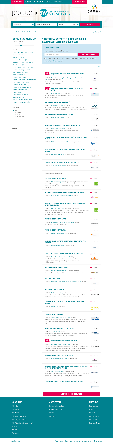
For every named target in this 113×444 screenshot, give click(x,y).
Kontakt (51, 413)
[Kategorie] (22, 24)
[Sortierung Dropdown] (99, 66)
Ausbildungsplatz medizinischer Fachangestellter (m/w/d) (67, 74)
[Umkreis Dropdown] (77, 24)
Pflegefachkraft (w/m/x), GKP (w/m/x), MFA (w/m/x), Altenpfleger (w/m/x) (66, 138)
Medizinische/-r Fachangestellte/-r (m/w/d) (59, 114)
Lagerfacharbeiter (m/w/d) (54, 314)
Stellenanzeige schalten (56, 406)
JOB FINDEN (90, 24)
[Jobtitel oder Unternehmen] (46, 24)
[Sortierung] (92, 66)
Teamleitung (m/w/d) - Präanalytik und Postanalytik (62, 162)
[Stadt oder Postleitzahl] (64, 24)
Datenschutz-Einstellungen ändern (81, 441)
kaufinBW (92, 413)
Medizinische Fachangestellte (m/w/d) (57, 102)
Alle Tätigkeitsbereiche (19, 419)
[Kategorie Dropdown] (33, 24)
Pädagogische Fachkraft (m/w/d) (55, 219)
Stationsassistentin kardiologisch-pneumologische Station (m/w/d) (65, 150)
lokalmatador (93, 409)
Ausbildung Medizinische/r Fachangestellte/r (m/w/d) (62, 125)
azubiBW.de (48, 2)
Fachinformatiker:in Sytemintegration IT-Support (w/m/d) (64, 382)
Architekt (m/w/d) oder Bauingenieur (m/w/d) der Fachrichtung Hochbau (65, 242)
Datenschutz (64, 441)
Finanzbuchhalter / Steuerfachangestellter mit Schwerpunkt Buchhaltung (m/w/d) (65, 204)
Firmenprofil (16, 433)
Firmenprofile (58, 2)
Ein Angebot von (94, 2)
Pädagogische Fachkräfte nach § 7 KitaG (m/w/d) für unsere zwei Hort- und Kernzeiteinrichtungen (66, 367)
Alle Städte (15, 409)
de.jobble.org (15, 441)
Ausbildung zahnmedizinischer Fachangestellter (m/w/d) (67, 89)
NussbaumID (93, 419)
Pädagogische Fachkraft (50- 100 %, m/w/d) (59, 355)
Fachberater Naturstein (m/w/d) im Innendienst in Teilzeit (64, 254)
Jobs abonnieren (88, 54)
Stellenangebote (17, 2)
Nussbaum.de (93, 406)
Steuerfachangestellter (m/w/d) (55, 179)
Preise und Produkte (55, 409)
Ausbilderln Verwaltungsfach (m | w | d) (64, 340)
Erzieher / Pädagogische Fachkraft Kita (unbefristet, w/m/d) (64, 192)
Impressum (98, 441)
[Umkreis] (73, 24)
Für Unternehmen (79, 2)
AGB (56, 441)
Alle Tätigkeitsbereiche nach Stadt (22, 423)
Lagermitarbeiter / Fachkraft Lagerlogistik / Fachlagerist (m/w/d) (64, 302)
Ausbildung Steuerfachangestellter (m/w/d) (59, 328)
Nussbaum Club (94, 416)
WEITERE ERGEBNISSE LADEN (71, 394)
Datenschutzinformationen (52, 61)
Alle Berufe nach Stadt (19, 416)
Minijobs (28, 2)
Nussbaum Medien (95, 423)
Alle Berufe (15, 413)
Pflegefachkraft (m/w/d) (53, 279)
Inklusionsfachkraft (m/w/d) (54, 290)
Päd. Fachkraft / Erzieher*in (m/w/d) (56, 267)
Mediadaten (52, 416)
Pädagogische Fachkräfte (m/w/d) (56, 230)
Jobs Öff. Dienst (38, 2)
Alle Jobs (15, 406)
